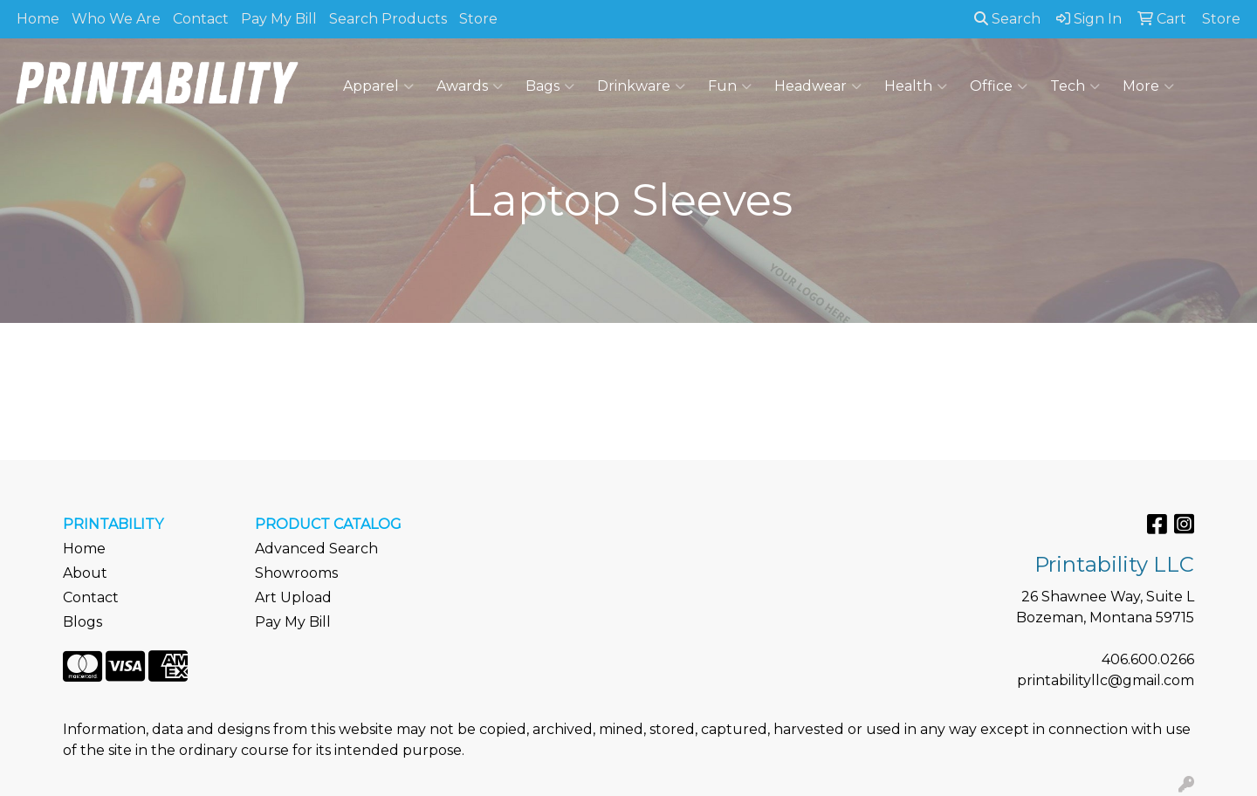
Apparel (378, 86)
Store (478, 18)
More (1148, 86)
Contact (201, 18)
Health (915, 86)
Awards (469, 86)
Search (1007, 18)
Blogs (82, 622)
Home (38, 18)
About (85, 573)
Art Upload (293, 597)
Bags (549, 86)
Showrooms (296, 573)
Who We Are (116, 18)
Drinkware (641, 86)
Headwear (818, 86)
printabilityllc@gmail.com (1105, 680)
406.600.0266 (1148, 659)
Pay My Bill (279, 18)
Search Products (388, 18)
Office (998, 86)
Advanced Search (316, 548)
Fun (730, 86)
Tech (1075, 86)
